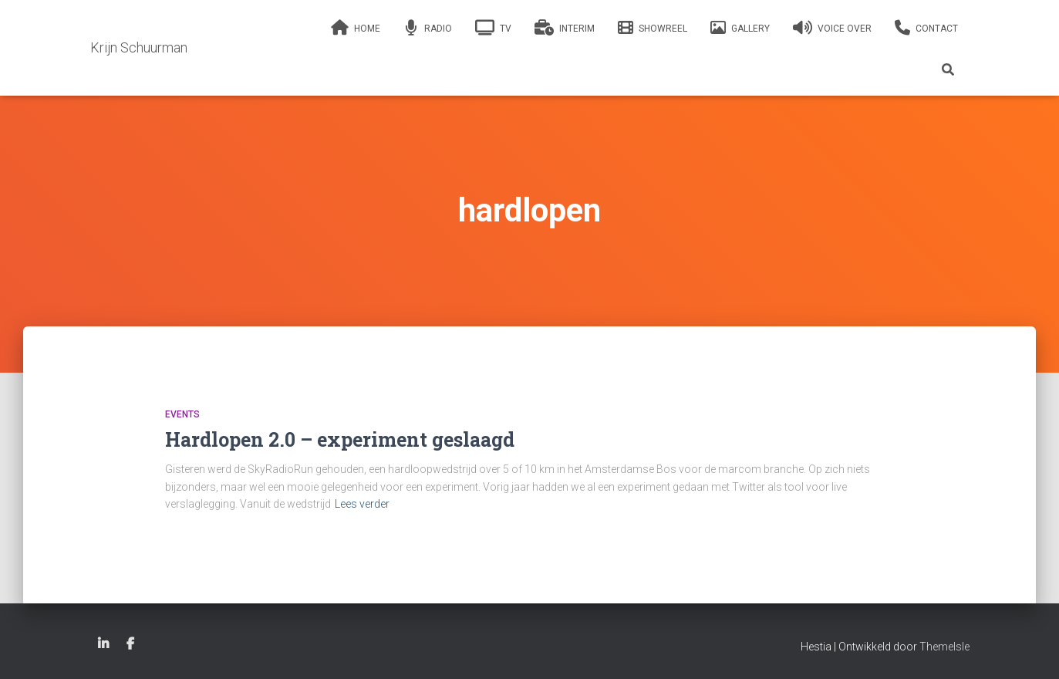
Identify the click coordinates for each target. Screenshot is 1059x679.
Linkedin (103, 644)
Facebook (130, 644)
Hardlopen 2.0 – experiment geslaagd (339, 439)
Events (182, 414)
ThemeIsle (944, 646)
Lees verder (362, 504)
